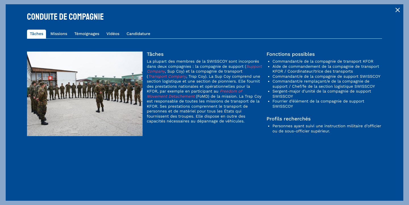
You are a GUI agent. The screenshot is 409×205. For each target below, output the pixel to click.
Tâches (36, 34)
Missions (58, 34)
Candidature (138, 34)
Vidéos (113, 34)
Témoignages (86, 34)
